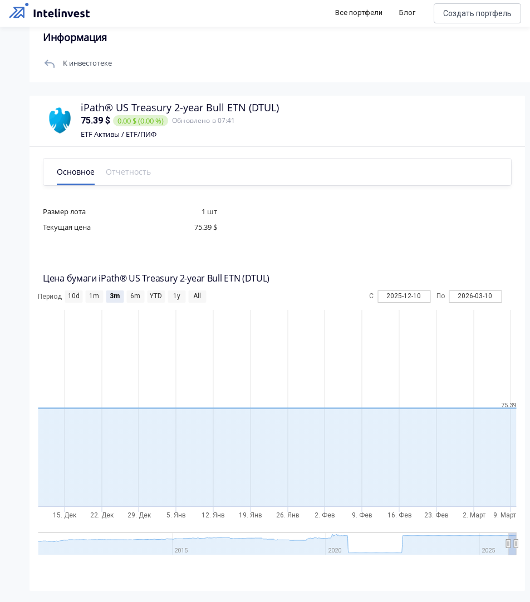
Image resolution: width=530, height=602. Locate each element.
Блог (407, 12)
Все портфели (358, 12)
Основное (80, 171)
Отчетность (132, 171)
